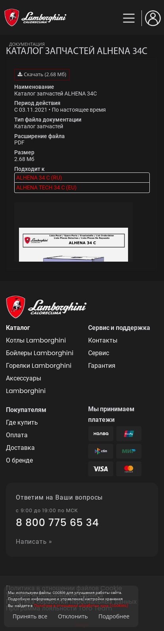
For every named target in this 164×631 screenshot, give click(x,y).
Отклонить (73, 616)
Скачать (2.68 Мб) (42, 74)
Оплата (17, 435)
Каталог (18, 327)
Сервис (98, 353)
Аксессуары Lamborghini (25, 384)
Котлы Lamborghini (36, 340)
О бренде (19, 460)
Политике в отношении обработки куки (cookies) (81, 606)
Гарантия (101, 365)
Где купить (22, 422)
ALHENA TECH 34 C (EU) (46, 187)
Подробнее (114, 616)
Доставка (20, 447)
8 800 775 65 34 (57, 523)
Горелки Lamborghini (39, 365)
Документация (27, 44)
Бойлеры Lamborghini (40, 353)
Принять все (30, 616)
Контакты (102, 340)
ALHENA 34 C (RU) (39, 177)
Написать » (34, 542)
